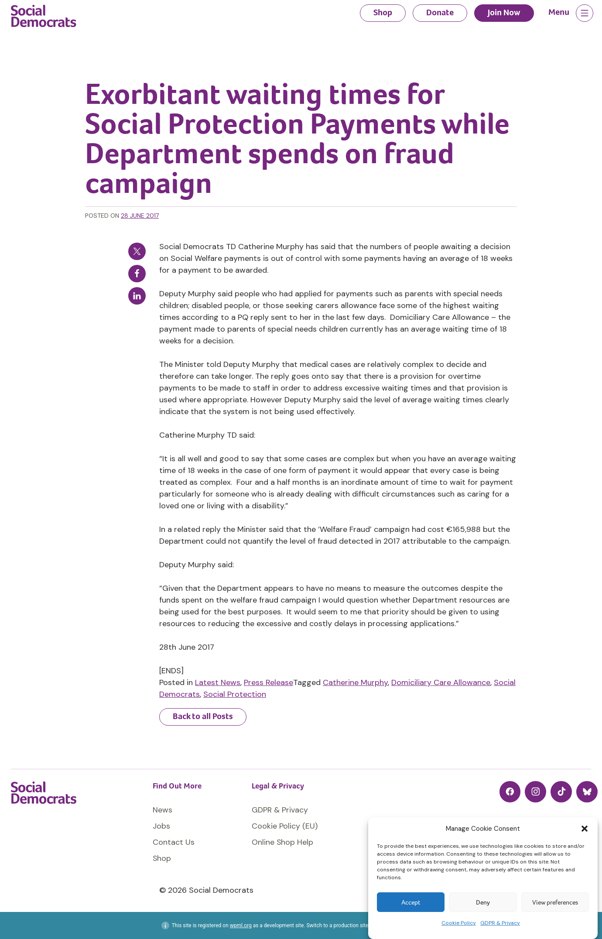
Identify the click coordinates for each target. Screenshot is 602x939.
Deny (483, 902)
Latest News (217, 682)
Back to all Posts (203, 716)
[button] (584, 828)
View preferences (555, 902)
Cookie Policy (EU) (285, 826)
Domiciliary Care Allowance (440, 682)
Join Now (504, 12)
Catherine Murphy (355, 682)
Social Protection (234, 694)
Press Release (268, 682)
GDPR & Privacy (500, 922)
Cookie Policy (458, 922)
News (162, 810)
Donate (440, 12)
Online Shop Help (283, 842)
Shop (382, 12)
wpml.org (241, 925)
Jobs (161, 826)
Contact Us (174, 842)
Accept (410, 902)
